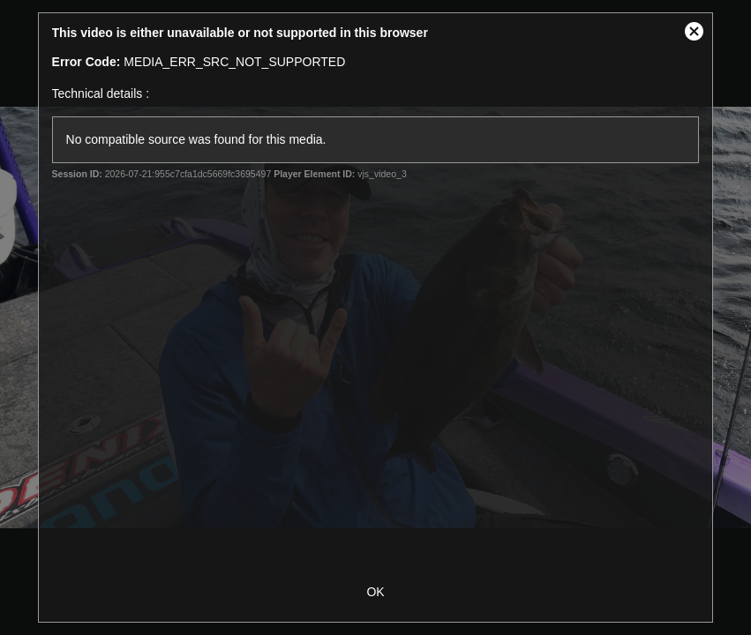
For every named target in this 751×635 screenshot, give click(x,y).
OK (375, 592)
